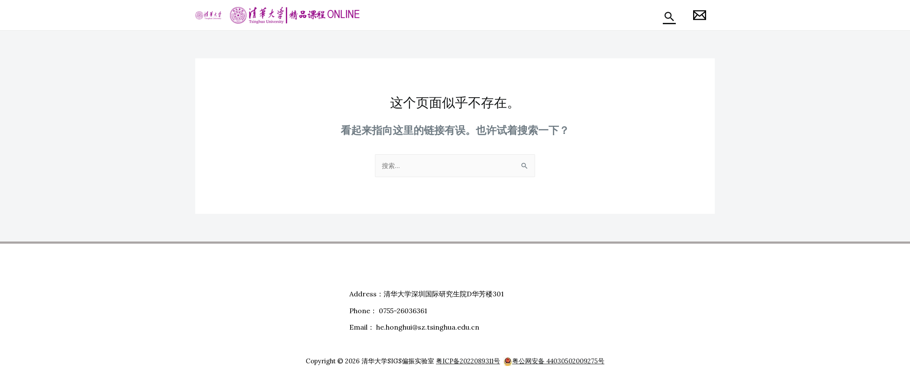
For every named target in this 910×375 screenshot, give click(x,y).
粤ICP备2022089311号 (468, 361)
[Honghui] (699, 15)
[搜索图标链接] (669, 16)
